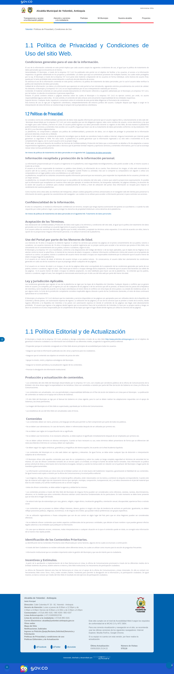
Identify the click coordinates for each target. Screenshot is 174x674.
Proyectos (146, 18)
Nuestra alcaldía (125, 18)
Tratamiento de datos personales (98, 214)
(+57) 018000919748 (43, 615)
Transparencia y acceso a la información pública (33, 19)
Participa (84, 18)
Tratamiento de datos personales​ (98, 152)
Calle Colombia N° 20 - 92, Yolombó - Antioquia (48, 605)
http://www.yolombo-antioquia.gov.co (119, 339)
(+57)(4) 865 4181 (47, 618)
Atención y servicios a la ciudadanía (62, 19)
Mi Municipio (103, 18)
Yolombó (29, 29)
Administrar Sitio (147, 8)
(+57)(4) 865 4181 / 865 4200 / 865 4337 (47, 613)
